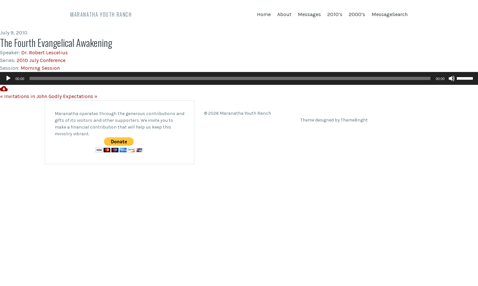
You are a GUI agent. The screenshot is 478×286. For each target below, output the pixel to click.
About (284, 14)
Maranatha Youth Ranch (101, 14)
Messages (309, 14)
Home (264, 14)
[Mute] (451, 78)
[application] (239, 78)
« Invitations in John (23, 96)
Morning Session (40, 68)
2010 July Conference (41, 60)
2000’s (357, 14)
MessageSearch (390, 14)
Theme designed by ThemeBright (334, 120)
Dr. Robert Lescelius (44, 52)
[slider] (230, 78)
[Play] (8, 78)
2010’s (334, 14)
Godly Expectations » (73, 96)
